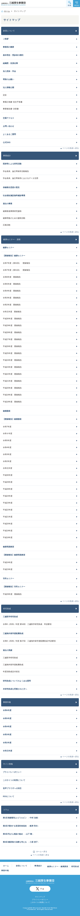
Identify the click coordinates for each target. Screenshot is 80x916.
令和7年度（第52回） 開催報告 (16, 263)
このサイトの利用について (14, 780)
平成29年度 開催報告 (12, 325)
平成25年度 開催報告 (12, 353)
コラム (6, 810)
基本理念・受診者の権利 (13, 55)
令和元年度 (7, 468)
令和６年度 (7, 433)
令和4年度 (7, 447)
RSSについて (8, 796)
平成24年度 (7, 496)
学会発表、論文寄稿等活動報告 (16, 171)
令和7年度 (7, 427)
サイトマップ (40, 897)
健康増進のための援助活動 (14, 218)
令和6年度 (7, 710)
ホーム (7, 11)
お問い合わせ (8, 126)
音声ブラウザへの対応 (12, 788)
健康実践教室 (8, 547)
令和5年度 (7, 440)
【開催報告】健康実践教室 (14, 555)
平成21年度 (7, 517)
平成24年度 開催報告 (12, 360)
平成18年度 (7, 537)
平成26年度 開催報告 (12, 346)
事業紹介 (7, 156)
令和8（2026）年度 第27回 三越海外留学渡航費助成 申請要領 (29, 641)
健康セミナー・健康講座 (57, 866)
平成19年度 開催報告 (12, 395)
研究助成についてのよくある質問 (17, 681)
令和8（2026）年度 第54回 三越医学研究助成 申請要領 (27, 624)
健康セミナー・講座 (12, 239)
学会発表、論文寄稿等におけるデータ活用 (20, 178)
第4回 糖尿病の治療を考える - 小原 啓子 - (21, 842)
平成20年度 (7, 524)
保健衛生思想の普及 (11, 187)
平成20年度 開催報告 (12, 388)
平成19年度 (7, 531)
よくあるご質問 (9, 134)
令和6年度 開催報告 (12, 277)
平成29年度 (7, 482)
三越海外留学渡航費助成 (13, 633)
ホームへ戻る (41, 851)
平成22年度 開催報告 (12, 374)
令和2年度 (7, 461)
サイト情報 (8, 764)
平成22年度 (7, 510)
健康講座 (6, 411)
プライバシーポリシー (12, 772)
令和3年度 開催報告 (12, 298)
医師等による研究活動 (12, 164)
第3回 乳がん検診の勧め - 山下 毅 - (18, 834)
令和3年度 (7, 454)
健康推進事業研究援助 (12, 211)
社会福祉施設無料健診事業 (14, 195)
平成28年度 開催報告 (12, 332)
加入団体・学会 (9, 71)
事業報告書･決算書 (11, 109)
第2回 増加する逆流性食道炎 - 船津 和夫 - (21, 826)
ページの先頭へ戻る (70, 148)
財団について (9, 31)
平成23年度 (7, 503)
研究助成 (7, 609)
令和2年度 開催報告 (12, 305)
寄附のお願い (8, 79)
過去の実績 (7, 650)
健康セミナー (8, 248)
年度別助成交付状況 (11, 672)
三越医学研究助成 (10, 617)
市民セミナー (8, 578)
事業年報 (7, 702)
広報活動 (6, 225)
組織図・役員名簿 (10, 63)
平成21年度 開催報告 (12, 381)
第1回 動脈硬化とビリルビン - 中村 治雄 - (21, 818)
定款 (5, 95)
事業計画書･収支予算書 (12, 102)
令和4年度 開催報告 (12, 291)
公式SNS (6, 142)
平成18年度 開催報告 (12, 402)
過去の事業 (7, 204)
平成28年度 (7, 489)
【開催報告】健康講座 (12, 419)
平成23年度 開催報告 (12, 367)
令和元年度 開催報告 (12, 312)
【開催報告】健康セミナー (14, 256)
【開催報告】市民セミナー (14, 587)
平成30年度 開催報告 (12, 319)
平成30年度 (7, 475)
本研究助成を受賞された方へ (15, 689)
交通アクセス (8, 118)
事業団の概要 (8, 47)
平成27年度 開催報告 (12, 339)
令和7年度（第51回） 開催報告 (16, 270)
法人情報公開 (8, 87)
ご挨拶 (5, 39)
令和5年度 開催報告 (12, 284)
